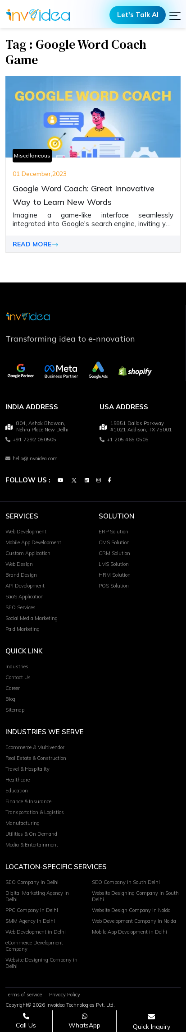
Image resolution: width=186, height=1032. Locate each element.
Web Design (19, 564)
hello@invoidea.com (31, 459)
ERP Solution (113, 532)
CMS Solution (114, 543)
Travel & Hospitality (27, 769)
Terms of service (23, 995)
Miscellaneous (32, 155)
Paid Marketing (22, 629)
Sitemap (14, 710)
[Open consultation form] (151, 1021)
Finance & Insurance (28, 802)
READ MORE (36, 244)
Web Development (25, 532)
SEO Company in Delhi (32, 882)
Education (16, 791)
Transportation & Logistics (34, 813)
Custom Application (27, 554)
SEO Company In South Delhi (126, 882)
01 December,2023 (40, 174)
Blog (10, 699)
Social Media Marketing (31, 618)
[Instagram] (98, 481)
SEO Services (20, 608)
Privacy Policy (64, 995)
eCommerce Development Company (34, 946)
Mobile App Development (33, 543)
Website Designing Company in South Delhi (135, 896)
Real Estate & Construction (35, 758)
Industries (16, 667)
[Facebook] (109, 481)
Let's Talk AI (138, 14)
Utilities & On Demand (31, 834)
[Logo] (38, 15)
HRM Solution (115, 575)
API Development (25, 586)
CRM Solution (114, 554)
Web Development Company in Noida (134, 921)
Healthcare (17, 780)
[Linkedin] (87, 481)
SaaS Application (24, 597)
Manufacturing (22, 823)
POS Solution (114, 586)
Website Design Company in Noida (131, 910)
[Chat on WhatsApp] (85, 1021)
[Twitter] (73, 481)
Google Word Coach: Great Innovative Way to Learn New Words (83, 195)
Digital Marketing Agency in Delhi (37, 896)
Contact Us (18, 678)
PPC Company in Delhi (31, 910)
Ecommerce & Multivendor (34, 748)
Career (12, 688)
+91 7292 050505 (30, 440)
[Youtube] (60, 481)
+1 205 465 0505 (124, 440)
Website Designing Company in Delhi (41, 963)
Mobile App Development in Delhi (129, 932)
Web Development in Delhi (35, 932)
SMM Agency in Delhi (30, 921)
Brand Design (21, 575)
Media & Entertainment (31, 845)
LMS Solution (114, 564)
